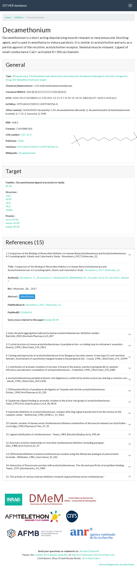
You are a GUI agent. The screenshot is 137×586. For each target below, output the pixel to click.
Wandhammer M (77, 277)
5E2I (8, 206)
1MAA (9, 209)
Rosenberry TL (28, 277)
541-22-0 (26, 134)
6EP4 (8, 199)
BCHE (9, 186)
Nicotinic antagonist (116, 76)
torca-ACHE (12, 219)
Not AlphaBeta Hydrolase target (29, 79)
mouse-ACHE (13, 223)
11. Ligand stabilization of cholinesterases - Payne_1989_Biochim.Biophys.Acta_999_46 (53, 434)
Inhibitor (19, 17)
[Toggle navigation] (130, 6)
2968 (20, 140)
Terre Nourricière (91, 558)
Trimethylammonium (39, 76)
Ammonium (56, 76)
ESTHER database (15, 5)
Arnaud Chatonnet (89, 551)
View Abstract (27, 296)
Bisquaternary (20, 76)
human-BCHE (13, 226)
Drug (8, 79)
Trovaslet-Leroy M (97, 277)
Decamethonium (26, 153)
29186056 (26, 312)
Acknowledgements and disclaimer (117, 564)
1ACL (8, 195)
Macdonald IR (60, 277)
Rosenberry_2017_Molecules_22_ (103, 270)
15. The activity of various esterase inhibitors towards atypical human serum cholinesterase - (55, 476)
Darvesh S (114, 277)
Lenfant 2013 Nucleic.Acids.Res (51, 554)
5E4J (8, 202)
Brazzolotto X (44, 277)
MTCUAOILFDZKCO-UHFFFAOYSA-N (37, 146)
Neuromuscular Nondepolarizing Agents (84, 76)
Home (8, 17)
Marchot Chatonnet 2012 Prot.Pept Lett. (93, 554)
